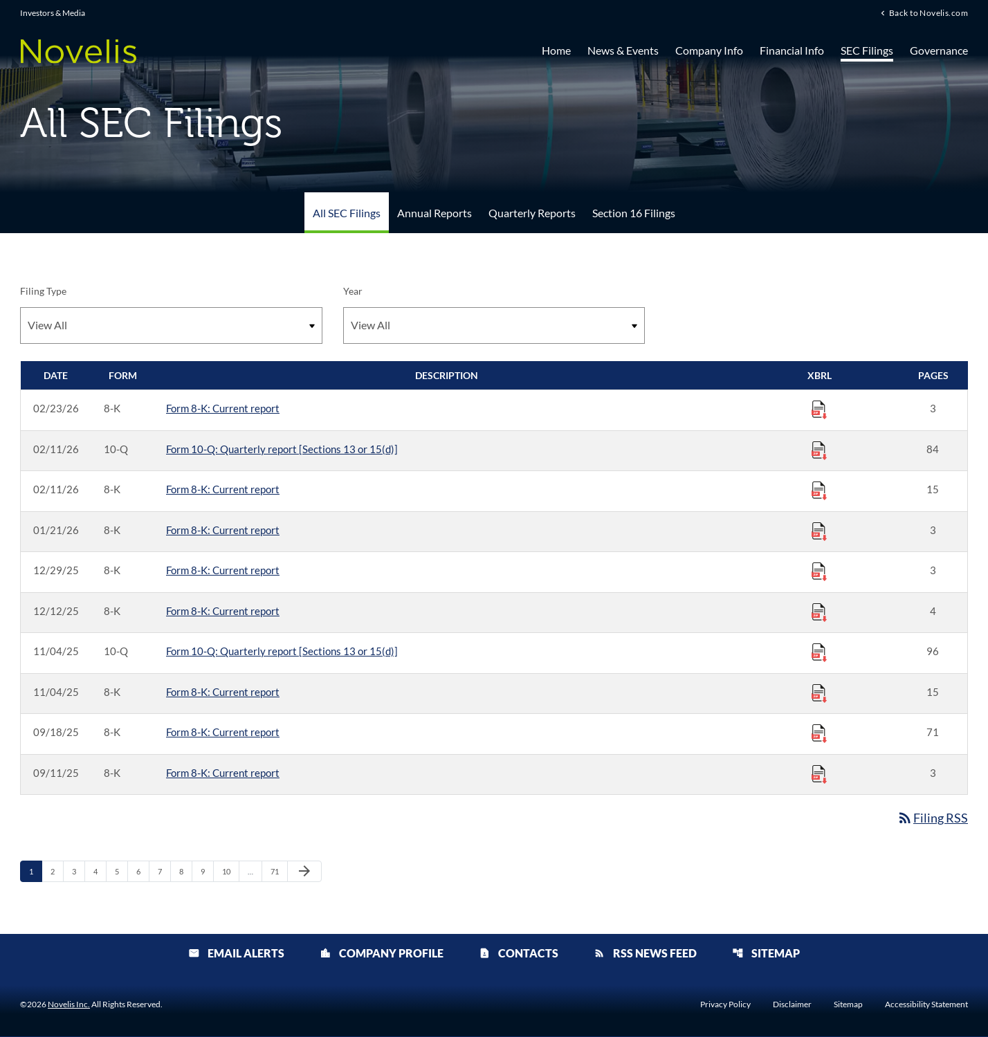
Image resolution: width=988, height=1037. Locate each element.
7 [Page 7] (164, 871)
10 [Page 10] (230, 871)
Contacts (518, 953)
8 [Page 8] (185, 871)
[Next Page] (304, 872)
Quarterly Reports (532, 212)
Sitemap (766, 953)
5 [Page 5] (121, 871)
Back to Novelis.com (928, 13)
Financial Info (792, 50)
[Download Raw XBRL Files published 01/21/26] (819, 530)
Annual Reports (434, 212)
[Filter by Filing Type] (171, 325)
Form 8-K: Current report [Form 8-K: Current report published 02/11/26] (223, 489)
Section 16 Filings (633, 212)
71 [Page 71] (278, 871)
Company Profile (381, 953)
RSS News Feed (645, 953)
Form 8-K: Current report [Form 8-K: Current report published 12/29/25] (223, 570)
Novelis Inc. (69, 1005)
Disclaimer (792, 1005)
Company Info (709, 50)
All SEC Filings (347, 212)
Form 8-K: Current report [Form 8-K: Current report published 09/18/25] (223, 732)
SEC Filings (867, 50)
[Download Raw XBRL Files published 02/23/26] (819, 409)
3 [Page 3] (78, 871)
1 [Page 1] (35, 871)
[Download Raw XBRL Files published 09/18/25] (819, 732)
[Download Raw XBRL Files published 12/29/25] (819, 570)
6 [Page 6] (142, 871)
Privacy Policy (725, 1005)
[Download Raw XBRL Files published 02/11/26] (819, 449)
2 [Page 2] (57, 871)
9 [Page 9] (207, 871)
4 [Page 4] (100, 871)
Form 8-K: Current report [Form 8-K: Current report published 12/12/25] (223, 611)
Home (556, 50)
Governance (939, 50)
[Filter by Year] (494, 325)
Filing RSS (932, 817)
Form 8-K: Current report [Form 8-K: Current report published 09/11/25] (223, 773)
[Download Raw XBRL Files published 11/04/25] (819, 651)
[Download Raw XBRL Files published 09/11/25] (819, 773)
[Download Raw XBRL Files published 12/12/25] (819, 611)
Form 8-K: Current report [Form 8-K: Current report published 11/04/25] (223, 692)
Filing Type (43, 291)
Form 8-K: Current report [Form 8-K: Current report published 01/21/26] (223, 530)
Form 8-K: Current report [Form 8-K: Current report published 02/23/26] (223, 408)
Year (353, 291)
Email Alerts (236, 953)
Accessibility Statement (926, 1005)
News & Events (623, 50)
